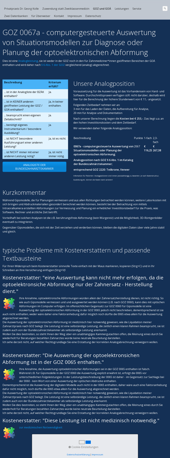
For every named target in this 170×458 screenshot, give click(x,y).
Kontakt (59, 16)
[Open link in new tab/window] (28, 61)
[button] (34, 167)
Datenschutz (93, 16)
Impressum (75, 16)
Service (136, 8)
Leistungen (122, 8)
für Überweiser (40, 16)
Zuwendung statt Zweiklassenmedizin (65, 8)
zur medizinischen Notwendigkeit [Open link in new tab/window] (40, 427)
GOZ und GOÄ (102, 8)
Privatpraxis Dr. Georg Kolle (21, 8)
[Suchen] (165, 8)
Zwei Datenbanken (16, 16)
